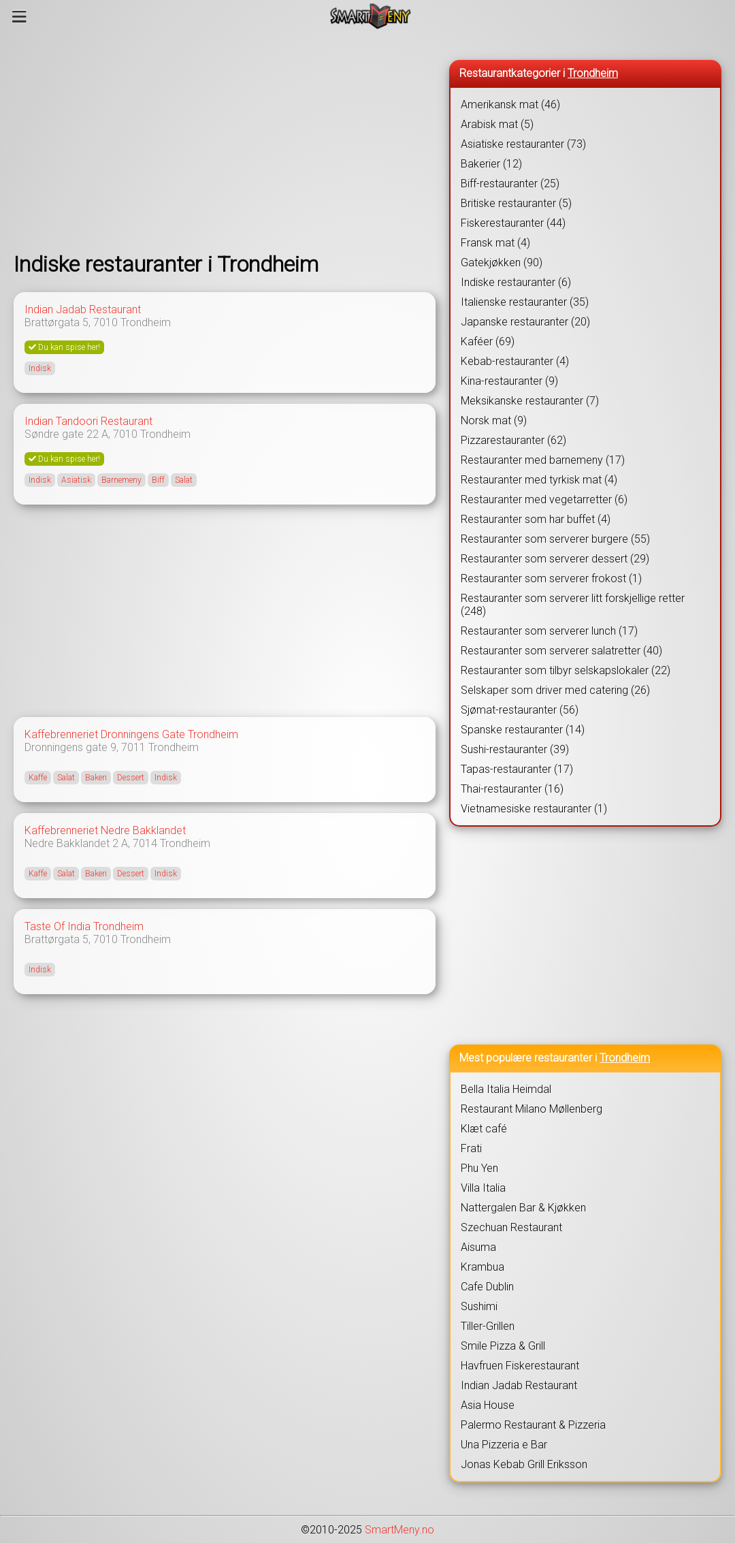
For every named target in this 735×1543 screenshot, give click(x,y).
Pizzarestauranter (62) (513, 440)
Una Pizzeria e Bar (504, 1444)
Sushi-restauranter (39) (515, 749)
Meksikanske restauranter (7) (530, 400)
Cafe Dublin (487, 1286)
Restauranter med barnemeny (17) (543, 460)
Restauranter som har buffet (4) (535, 519)
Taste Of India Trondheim (84, 926)
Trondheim (145, 322)
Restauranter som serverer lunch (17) (549, 630)
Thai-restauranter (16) (512, 788)
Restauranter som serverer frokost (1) (551, 578)
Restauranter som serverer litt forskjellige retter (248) (573, 605)
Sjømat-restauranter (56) (519, 709)
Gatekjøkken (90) (501, 262)
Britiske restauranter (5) (516, 203)
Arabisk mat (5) (497, 124)
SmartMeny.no (399, 1529)
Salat (184, 480)
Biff (158, 480)
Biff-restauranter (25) (510, 183)
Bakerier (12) (491, 163)
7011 (133, 747)
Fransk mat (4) (495, 242)
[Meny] (19, 16)
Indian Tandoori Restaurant (88, 421)
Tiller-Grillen (487, 1326)
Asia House (487, 1405)
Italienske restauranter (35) (525, 302)
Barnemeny (121, 480)
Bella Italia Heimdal (506, 1089)
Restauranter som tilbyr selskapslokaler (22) (565, 670)
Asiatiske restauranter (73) (523, 144)
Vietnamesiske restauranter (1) (534, 808)
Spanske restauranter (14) (523, 729)
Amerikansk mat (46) (510, 104)
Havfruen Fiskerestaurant (520, 1365)
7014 (145, 843)
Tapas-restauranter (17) (517, 769)
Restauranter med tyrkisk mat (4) (539, 479)
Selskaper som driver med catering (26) (555, 690)
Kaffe (38, 777)
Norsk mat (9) (494, 420)
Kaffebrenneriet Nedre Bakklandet (105, 830)
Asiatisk (76, 480)
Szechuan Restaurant (511, 1227)
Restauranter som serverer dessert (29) (555, 558)
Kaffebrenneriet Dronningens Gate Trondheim (131, 734)
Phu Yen (479, 1168)
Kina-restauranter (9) (509, 381)
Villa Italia (483, 1187)
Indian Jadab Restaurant (82, 309)
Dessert (130, 777)
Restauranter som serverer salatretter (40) (561, 650)
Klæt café (484, 1128)
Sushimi (479, 1306)
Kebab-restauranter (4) (515, 361)
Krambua (482, 1266)
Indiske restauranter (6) (516, 282)
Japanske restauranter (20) (525, 321)
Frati (471, 1148)
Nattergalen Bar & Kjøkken (523, 1207)
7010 (105, 322)
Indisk (40, 368)
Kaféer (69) (487, 341)
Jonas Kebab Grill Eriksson (524, 1464)
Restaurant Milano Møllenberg (531, 1108)
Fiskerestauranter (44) (513, 223)
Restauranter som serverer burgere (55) (555, 538)
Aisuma (478, 1247)
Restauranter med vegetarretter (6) (544, 499)
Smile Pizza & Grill (503, 1345)
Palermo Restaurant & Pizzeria (533, 1424)
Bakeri (96, 777)
